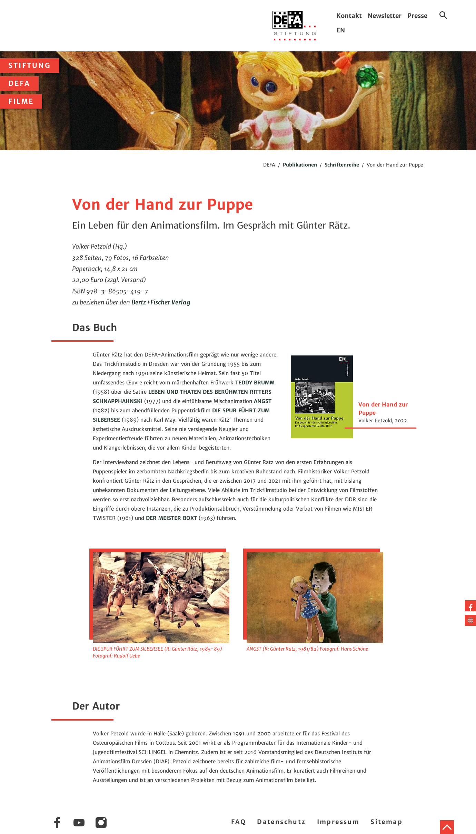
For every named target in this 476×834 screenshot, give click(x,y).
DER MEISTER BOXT (171, 518)
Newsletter (384, 16)
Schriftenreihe (342, 165)
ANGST (262, 401)
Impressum (338, 822)
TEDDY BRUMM (255, 382)
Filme (21, 101)
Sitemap (386, 822)
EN (340, 30)
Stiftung (29, 65)
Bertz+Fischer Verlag (160, 302)
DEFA (19, 83)
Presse (417, 16)
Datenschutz (281, 822)
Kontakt (349, 16)
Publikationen (300, 165)
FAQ (238, 822)
